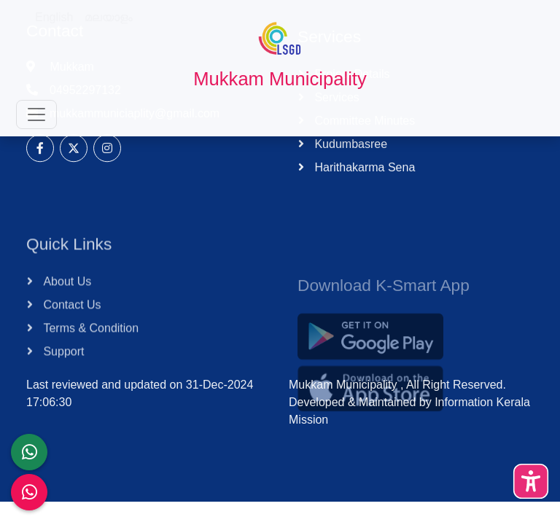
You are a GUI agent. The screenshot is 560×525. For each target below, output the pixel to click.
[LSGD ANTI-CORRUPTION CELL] (29, 452)
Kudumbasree (349, 159)
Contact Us (70, 333)
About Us (65, 310)
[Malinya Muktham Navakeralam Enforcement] (29, 492)
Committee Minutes (363, 136)
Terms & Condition (89, 357)
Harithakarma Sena (363, 182)
